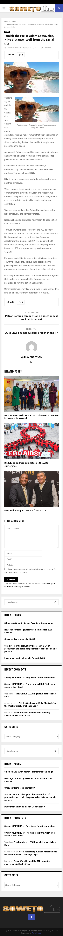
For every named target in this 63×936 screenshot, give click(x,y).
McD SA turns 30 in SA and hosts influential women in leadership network (31, 417)
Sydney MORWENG (14, 48)
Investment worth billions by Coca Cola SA (24, 658)
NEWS (7, 31)
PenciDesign (37, 933)
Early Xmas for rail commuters (40, 677)
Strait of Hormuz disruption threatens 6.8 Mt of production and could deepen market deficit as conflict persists (30, 649)
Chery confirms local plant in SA (19, 639)
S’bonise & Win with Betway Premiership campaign (28, 623)
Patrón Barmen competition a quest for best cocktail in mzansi (31, 318)
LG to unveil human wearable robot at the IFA (31, 333)
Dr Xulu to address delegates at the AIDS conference (26, 464)
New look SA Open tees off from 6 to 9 (25, 511)
